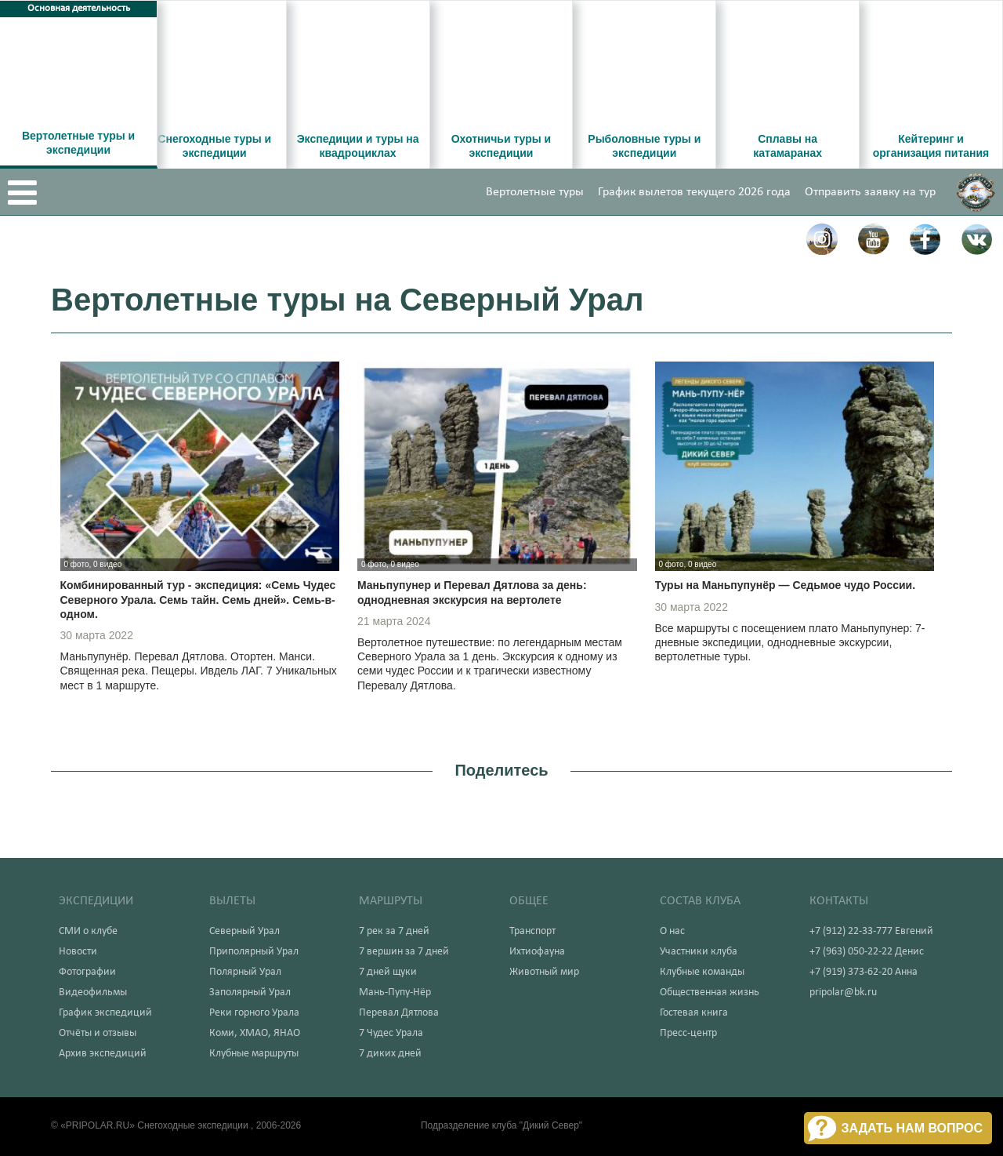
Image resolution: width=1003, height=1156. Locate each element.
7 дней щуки (388, 972)
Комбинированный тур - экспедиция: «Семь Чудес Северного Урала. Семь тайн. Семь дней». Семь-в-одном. (198, 599)
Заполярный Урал (250, 992)
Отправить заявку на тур (870, 192)
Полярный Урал (245, 972)
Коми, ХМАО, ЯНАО (254, 1033)
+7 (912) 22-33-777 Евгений (871, 931)
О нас (672, 931)
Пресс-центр (688, 1033)
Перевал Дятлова (399, 1013)
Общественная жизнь (709, 992)
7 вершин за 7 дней (404, 952)
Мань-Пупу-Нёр (395, 992)
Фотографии (87, 972)
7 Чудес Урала (391, 1033)
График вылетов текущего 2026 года (694, 192)
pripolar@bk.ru (843, 992)
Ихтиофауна (537, 952)
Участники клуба (698, 952)
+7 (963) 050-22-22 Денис (866, 952)
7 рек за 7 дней (394, 931)
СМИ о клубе (88, 931)
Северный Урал (244, 931)
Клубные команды (702, 972)
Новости (78, 952)
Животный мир (544, 972)
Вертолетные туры (535, 192)
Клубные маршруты (254, 1054)
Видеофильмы (93, 992)
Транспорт (532, 931)
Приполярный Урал (254, 952)
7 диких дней (390, 1054)
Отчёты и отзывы (97, 1033)
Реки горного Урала (254, 1013)
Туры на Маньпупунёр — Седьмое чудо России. (785, 585)
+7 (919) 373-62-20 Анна (863, 972)
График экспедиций (105, 1013)
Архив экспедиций (103, 1054)
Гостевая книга (694, 1013)
